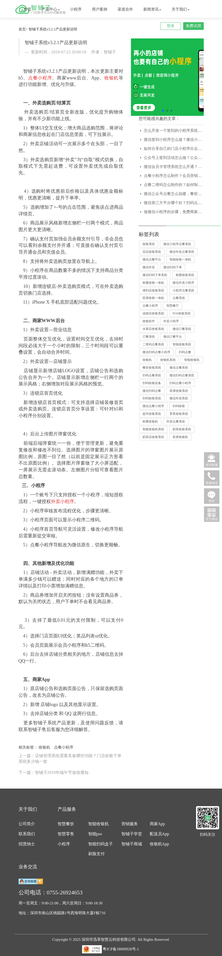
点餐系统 (179, 298)
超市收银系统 (152, 414)
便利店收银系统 (153, 290)
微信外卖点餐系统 (182, 252)
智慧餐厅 (172, 305)
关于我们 (181, 9)
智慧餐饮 (66, 824)
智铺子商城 (131, 844)
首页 (27, 9)
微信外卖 (149, 267)
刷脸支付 (96, 854)
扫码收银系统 (152, 398)
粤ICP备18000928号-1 (121, 949)
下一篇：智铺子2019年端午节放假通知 (53, 772)
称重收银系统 (185, 275)
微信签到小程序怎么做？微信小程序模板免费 (182, 139)
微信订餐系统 (182, 329)
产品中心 (51, 9)
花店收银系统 (152, 252)
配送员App (159, 834)
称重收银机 (150, 421)
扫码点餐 (185, 352)
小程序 (76, 9)
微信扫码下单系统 (155, 275)
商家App (157, 824)
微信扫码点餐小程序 (156, 352)
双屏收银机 (180, 437)
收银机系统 (168, 360)
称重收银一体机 (153, 283)
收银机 (44, 747)
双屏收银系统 (179, 391)
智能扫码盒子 (100, 844)
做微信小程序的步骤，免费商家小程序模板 (180, 212)
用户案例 (99, 9)
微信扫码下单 (172, 267)
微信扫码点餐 (152, 391)
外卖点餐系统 (175, 421)
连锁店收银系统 (153, 313)
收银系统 (149, 244)
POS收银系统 (182, 313)
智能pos (95, 834)
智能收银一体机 (180, 259)
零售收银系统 (179, 414)
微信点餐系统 (179, 367)
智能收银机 (192, 360)
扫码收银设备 (152, 383)
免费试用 (193, 26)
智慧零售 (66, 834)
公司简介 (27, 824)
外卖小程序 (171, 321)
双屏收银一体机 (153, 298)
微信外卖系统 (179, 398)
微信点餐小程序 (153, 406)
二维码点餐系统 (153, 344)
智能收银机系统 (153, 429)
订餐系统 (149, 336)
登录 (170, 26)
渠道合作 (125, 9)
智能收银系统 (182, 344)
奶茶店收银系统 (153, 437)
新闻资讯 (152, 9)
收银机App (159, 844)
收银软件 (149, 321)
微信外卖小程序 (183, 283)
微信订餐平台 (172, 336)
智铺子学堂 (131, 834)
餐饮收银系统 (152, 367)
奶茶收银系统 (182, 429)
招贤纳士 (27, 844)
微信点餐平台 (152, 259)
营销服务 (129, 824)
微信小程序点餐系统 (177, 244)
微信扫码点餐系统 (182, 375)
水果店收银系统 (153, 329)
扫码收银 (179, 406)
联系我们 (27, 834)
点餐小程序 (63, 747)
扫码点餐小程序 (180, 383)
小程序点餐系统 (183, 290)
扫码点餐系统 (152, 375)
